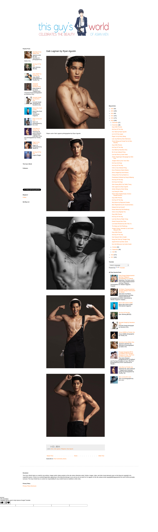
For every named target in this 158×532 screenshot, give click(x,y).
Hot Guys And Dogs (117, 182)
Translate (120, 267)
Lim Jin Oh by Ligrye (117, 134)
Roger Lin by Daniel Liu (36, 142)
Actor (52, 448)
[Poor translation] (7, 502)
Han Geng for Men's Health (119, 237)
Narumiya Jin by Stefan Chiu (37, 52)
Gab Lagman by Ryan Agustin (120, 186)
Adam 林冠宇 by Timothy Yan (37, 74)
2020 (112, 118)
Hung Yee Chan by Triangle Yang (121, 239)
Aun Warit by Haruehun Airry (119, 149)
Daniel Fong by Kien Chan (119, 221)
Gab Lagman (57, 448)
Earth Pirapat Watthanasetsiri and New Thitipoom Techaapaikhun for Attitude (126, 277)
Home (75, 456)
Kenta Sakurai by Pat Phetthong (120, 209)
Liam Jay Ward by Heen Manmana (121, 139)
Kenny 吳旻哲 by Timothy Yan (127, 332)
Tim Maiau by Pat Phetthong (119, 226)
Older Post (101, 456)
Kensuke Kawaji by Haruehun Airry (37, 99)
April (113, 252)
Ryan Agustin (70, 448)
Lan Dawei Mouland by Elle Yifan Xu (121, 223)
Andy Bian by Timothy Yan (36, 129)
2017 (112, 257)
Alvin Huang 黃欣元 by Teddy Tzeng (121, 184)
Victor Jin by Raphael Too (119, 212)
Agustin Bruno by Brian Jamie (120, 241)
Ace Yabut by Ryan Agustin (119, 131)
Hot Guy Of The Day (117, 129)
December (115, 122)
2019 (112, 120)
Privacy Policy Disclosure (29, 486)
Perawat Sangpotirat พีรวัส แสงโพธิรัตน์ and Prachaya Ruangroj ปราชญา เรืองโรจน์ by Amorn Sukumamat (126, 354)
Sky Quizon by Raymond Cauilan (121, 202)
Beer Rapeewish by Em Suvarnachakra (122, 204)
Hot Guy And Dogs (117, 163)
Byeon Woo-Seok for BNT (126, 303)
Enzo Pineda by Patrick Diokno (120, 170)
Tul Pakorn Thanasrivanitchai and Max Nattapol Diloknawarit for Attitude (127, 291)
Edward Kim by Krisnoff (118, 207)
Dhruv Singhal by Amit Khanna (120, 172)
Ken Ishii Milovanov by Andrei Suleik (121, 244)
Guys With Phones (117, 127)
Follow (24, 197)
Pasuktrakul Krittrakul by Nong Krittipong (123, 177)
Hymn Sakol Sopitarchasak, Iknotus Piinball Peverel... (121, 194)
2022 (112, 113)
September (115, 249)
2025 (112, 108)
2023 (112, 111)
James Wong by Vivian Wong (120, 189)
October (114, 247)
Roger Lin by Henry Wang (119, 136)
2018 (112, 255)
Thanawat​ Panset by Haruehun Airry (37, 85)
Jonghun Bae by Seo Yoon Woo (120, 160)
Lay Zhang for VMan (117, 191)
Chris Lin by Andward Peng (119, 168)
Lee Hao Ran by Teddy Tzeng (120, 219)
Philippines (63, 448)
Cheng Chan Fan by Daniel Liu (120, 175)
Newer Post (50, 456)
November (115, 125)
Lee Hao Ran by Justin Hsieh (120, 154)
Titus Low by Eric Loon (125, 377)
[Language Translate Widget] (119, 265)
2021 (112, 115)
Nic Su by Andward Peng (118, 152)
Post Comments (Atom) (60, 458)
